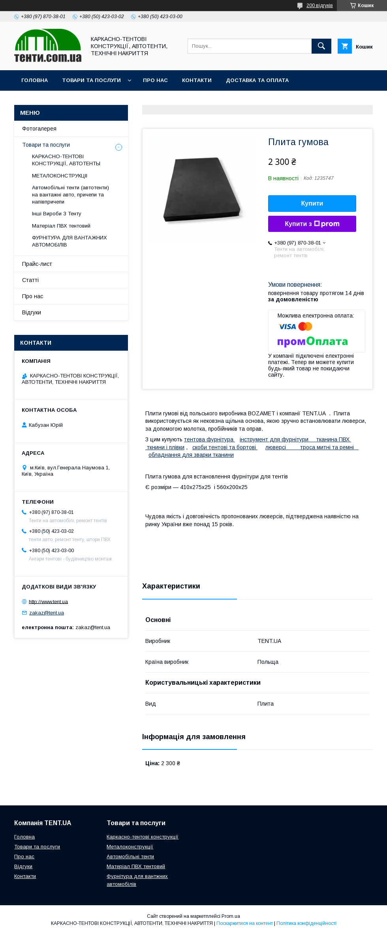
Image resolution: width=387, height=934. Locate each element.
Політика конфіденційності (306, 923)
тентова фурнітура (209, 439)
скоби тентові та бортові (224, 447)
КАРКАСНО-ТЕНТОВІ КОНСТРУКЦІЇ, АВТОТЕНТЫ (66, 159)
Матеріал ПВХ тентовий (61, 226)
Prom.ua (231, 916)
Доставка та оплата (257, 80)
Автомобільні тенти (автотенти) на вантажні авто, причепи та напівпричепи (70, 195)
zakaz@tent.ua (46, 613)
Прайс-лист (37, 264)
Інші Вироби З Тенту (56, 214)
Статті (30, 280)
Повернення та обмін (54, 101)
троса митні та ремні (329, 447)
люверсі (282, 447)
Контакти (197, 80)
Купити (312, 203)
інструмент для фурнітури (278, 439)
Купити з (312, 224)
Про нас (155, 80)
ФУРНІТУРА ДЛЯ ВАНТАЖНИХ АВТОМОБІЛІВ (69, 241)
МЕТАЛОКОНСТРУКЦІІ (59, 176)
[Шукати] (321, 46)
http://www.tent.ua (48, 601)
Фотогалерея (39, 128)
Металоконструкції (130, 847)
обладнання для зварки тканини (191, 455)
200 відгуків (319, 5)
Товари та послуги (91, 80)
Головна (34, 80)
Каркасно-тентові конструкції (142, 837)
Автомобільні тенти (130, 856)
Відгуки (31, 312)
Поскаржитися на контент (244, 923)
